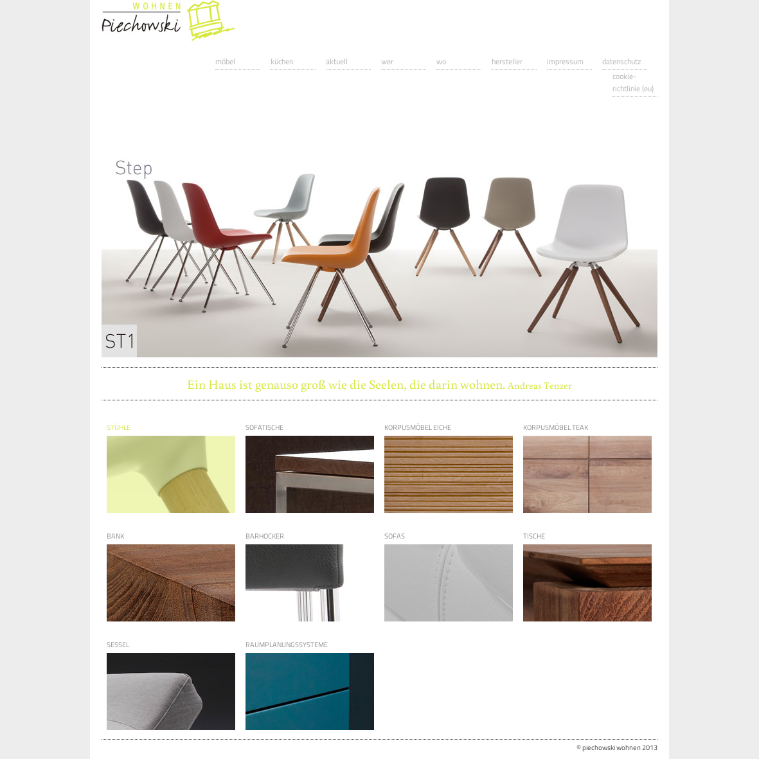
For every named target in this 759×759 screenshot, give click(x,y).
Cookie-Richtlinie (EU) (633, 82)
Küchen (282, 61)
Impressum (565, 61)
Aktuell (337, 61)
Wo (441, 61)
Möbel (225, 61)
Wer (387, 61)
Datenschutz (621, 61)
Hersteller (507, 61)
